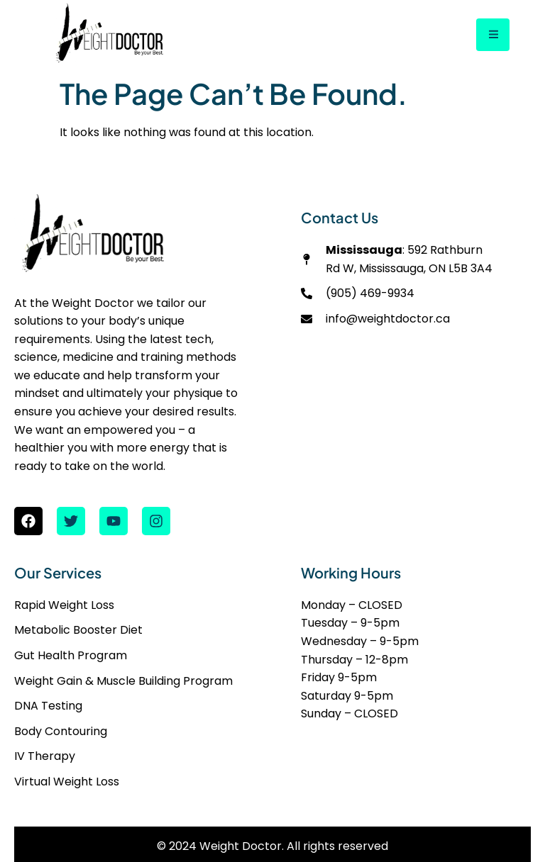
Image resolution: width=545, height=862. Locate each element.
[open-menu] (493, 35)
